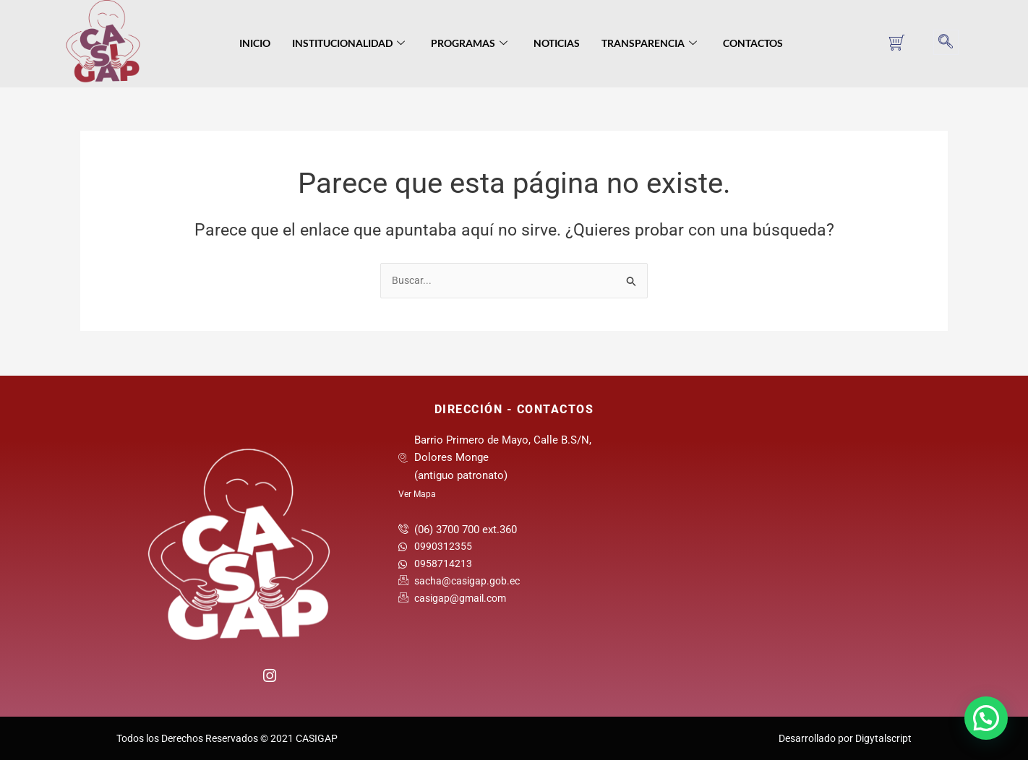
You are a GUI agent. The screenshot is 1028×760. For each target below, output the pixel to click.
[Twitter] (239, 680)
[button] (986, 718)
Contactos (753, 43)
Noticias (557, 43)
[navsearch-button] (946, 42)
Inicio (254, 43)
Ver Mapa (417, 494)
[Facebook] (209, 680)
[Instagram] (268, 673)
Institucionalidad (348, 44)
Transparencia (649, 44)
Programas (469, 44)
